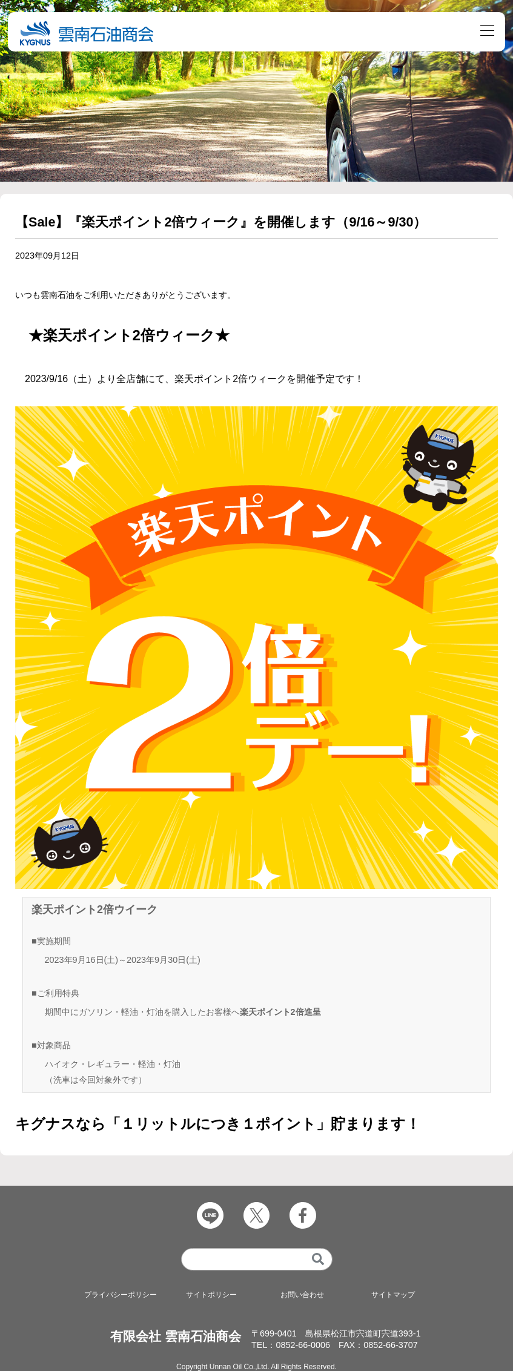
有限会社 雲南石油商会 (175, 1336)
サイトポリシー (211, 1294)
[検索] (317, 1259)
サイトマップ (393, 1294)
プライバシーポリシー (120, 1294)
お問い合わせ (302, 1294)
